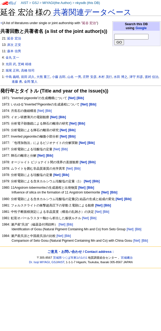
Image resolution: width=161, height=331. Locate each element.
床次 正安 (14, 45)
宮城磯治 (127, 257)
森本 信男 (14, 51)
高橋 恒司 (28, 70)
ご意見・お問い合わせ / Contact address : (80, 252)
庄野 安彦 (89, 77)
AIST (24, 3)
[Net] (40, 111)
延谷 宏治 (14, 38)
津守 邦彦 (136, 77)
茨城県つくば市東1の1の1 (70, 257)
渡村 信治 (151, 77)
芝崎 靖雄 (24, 64)
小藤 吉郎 (58, 77)
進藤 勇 (17, 81)
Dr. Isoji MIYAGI (39, 262)
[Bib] (48, 111)
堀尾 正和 (12, 70)
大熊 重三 (43, 77)
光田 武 (11, 64)
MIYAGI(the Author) (56, 3)
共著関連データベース (92, 12)
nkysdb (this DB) (87, 3)
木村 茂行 (105, 77)
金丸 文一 (12, 57)
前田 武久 (28, 77)
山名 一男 (74, 77)
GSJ (35, 3)
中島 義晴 (12, 77)
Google (141, 28)
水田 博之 (120, 77)
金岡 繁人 (31, 81)
